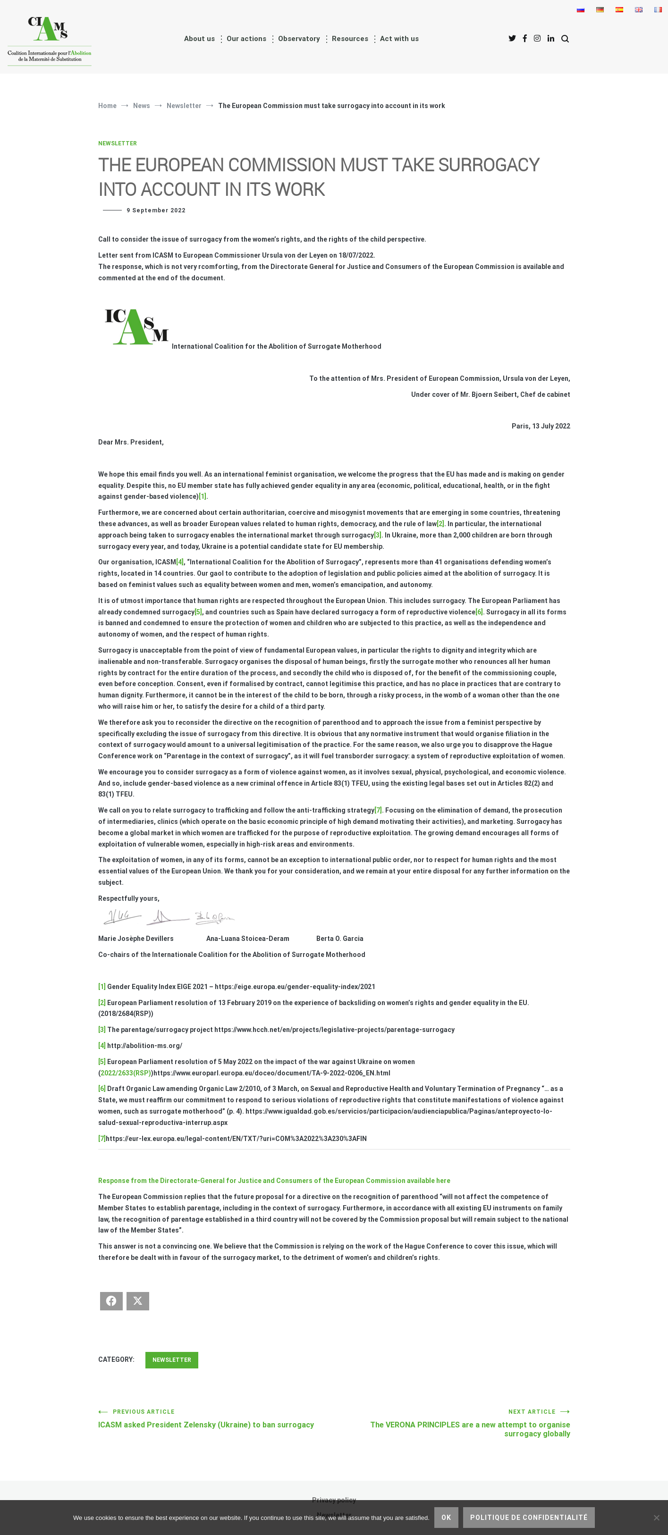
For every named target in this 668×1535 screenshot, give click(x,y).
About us (199, 38)
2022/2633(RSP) (126, 1073)
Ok (446, 1517)
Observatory (299, 38)
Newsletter (117, 143)
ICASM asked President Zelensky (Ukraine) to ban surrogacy (216, 1419)
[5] (198, 612)
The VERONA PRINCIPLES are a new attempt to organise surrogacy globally (452, 1423)
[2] (440, 524)
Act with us (399, 38)
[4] (180, 562)
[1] (202, 496)
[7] (378, 810)
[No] (656, 1517)
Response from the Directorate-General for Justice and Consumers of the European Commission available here (274, 1180)
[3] (377, 535)
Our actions (246, 38)
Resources (350, 38)
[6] (479, 612)
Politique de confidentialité (529, 1517)
